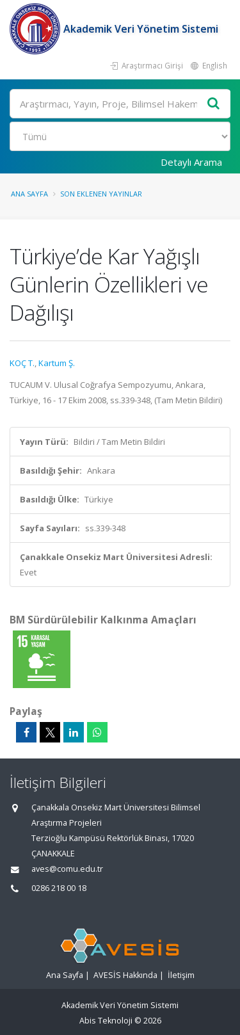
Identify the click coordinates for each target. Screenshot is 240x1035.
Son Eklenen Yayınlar (101, 193)
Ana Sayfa (29, 193)
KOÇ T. (22, 363)
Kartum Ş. (56, 363)
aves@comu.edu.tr (67, 868)
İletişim (181, 975)
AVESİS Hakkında (125, 975)
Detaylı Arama (191, 162)
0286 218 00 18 (58, 888)
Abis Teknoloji (105, 1020)
